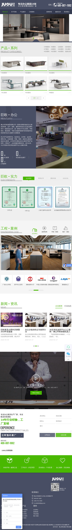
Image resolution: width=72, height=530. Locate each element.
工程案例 (31, 11)
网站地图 (68, 527)
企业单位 (35, 509)
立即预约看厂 (12, 435)
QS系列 (60, 47)
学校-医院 (36, 514)
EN (50, 5)
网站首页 (5, 11)
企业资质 (28, 178)
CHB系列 (47, 47)
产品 (24, 506)
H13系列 (46, 51)
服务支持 (58, 11)
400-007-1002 (37, 498)
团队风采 (53, 178)
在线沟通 (63, 435)
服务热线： (12, 442)
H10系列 (60, 49)
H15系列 (53, 51)
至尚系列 (68, 47)
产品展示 (23, 11)
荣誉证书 (41, 178)
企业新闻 (58, 306)
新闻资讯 (49, 11)
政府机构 (35, 511)
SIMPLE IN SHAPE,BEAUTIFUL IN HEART (36, 386)
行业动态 (67, 306)
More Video (36, 392)
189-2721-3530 (38, 501)
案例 (35, 506)
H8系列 (53, 49)
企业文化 (65, 178)
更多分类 (68, 51)
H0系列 (53, 47)
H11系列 (68, 49)
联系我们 (67, 11)
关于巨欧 (14, 11)
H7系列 (46, 49)
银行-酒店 (36, 516)
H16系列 (60, 51)
